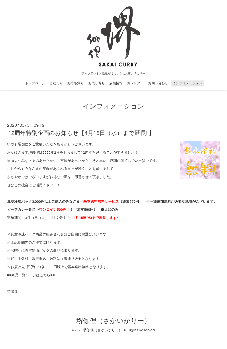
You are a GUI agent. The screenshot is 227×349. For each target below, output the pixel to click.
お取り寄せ (96, 83)
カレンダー (135, 83)
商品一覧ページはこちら (30, 275)
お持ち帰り (75, 83)
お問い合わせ (158, 83)
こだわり (56, 83)
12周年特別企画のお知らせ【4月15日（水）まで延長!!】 (81, 133)
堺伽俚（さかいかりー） (113, 320)
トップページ (35, 83)
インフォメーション (187, 83)
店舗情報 (116, 83)
